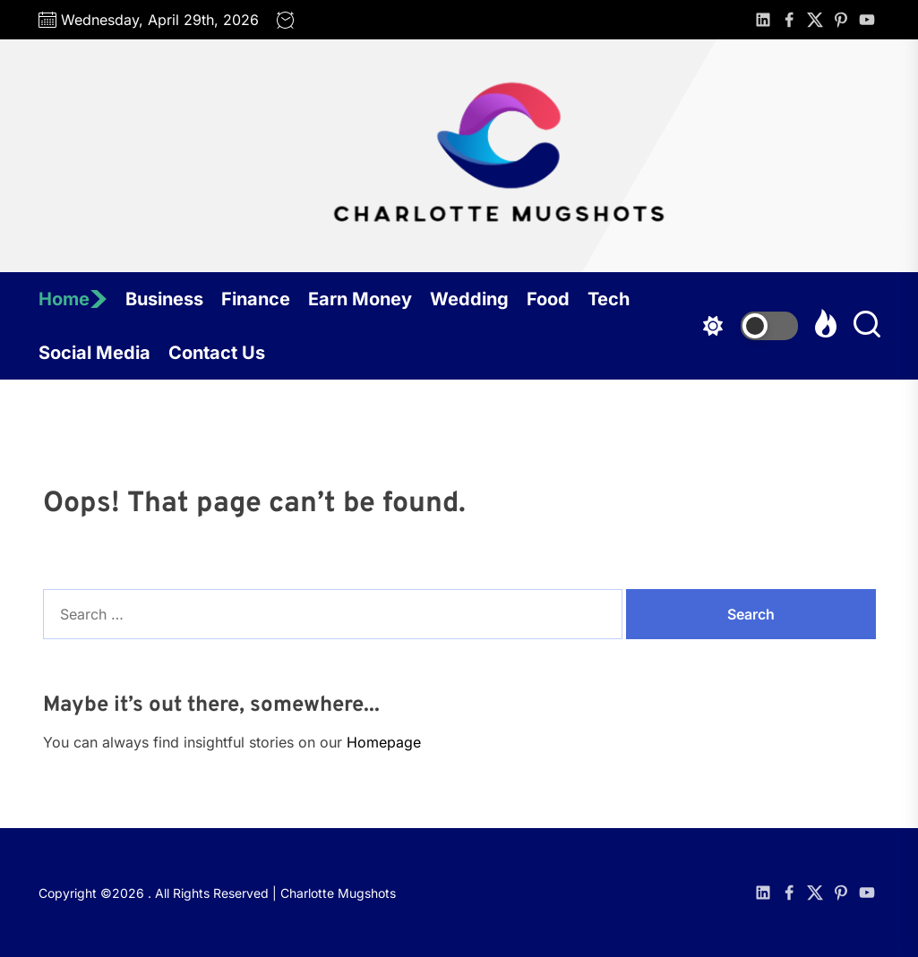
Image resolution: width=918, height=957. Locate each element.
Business (164, 299)
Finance (255, 299)
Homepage (384, 742)
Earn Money (360, 299)
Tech (609, 299)
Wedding (469, 299)
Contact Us (216, 352)
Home (73, 299)
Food (548, 299)
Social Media (94, 352)
